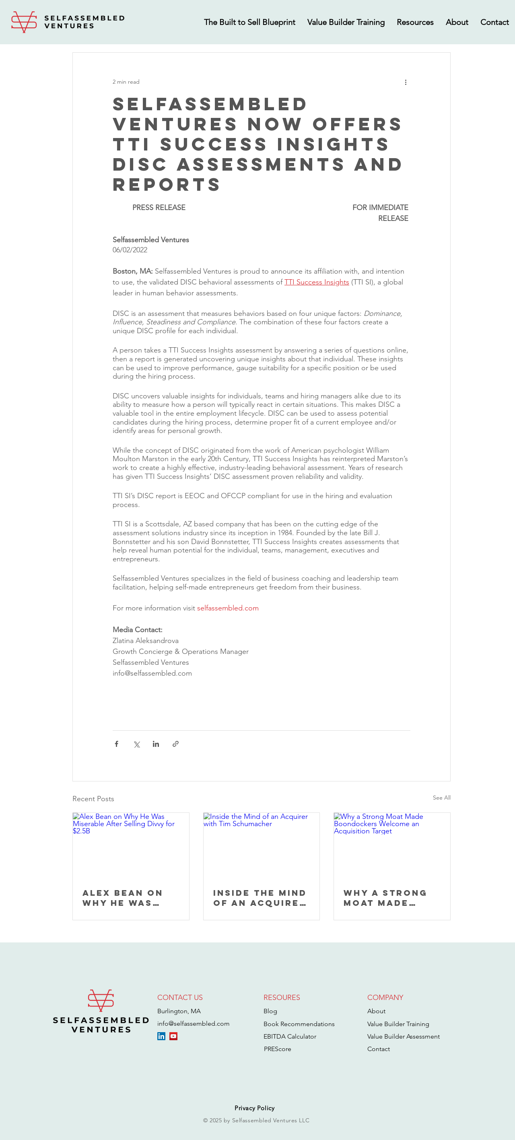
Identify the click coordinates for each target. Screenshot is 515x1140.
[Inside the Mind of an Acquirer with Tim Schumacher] (262, 845)
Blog (270, 1011)
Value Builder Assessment (403, 1036)
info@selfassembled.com (193, 1023)
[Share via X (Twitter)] (136, 744)
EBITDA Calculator (290, 1036)
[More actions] (405, 82)
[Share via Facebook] (116, 744)
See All (442, 797)
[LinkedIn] (161, 1036)
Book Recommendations (299, 1024)
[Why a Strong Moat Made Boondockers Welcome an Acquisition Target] (392, 845)
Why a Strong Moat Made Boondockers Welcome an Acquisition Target (386, 898)
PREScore (277, 1049)
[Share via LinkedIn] (156, 744)
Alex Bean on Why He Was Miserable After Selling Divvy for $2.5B (129, 898)
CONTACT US (180, 997)
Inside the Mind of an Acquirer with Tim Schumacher (260, 898)
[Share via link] (175, 744)
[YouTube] (173, 1036)
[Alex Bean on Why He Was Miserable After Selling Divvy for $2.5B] (131, 845)
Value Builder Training (398, 1024)
